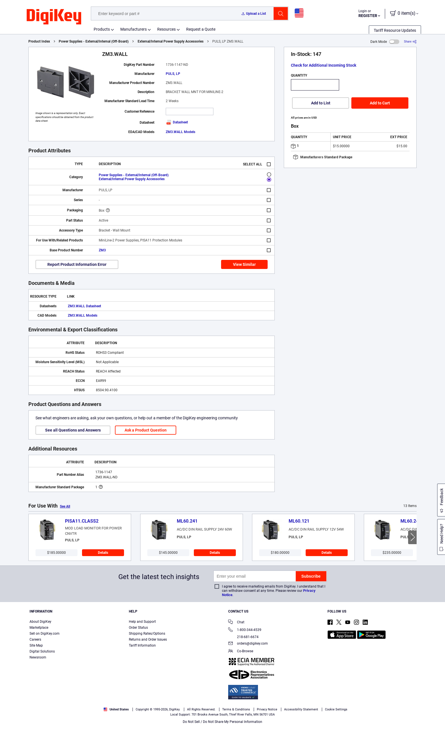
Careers (35, 639)
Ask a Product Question (146, 430)
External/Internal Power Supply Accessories (170, 41)
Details (103, 553)
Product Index (39, 41)
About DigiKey (40, 622)
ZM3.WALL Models (180, 132)
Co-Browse (240, 651)
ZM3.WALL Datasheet (84, 306)
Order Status (138, 628)
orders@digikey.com (248, 644)
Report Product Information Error (76, 264)
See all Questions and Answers (73, 430)
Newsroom (38, 657)
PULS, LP (173, 74)
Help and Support (142, 622)
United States (116, 709)
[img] (54, 17)
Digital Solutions (42, 651)
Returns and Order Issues (148, 639)
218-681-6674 (243, 637)
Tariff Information (142, 645)
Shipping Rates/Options (147, 634)
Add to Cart (380, 103)
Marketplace (39, 628)
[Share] (410, 42)
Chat (236, 622)
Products (102, 29)
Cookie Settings (336, 709)
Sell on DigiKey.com (45, 634)
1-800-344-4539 (244, 630)
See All (65, 506)
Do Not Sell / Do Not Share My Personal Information (222, 722)
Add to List (320, 103)
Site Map (36, 645)
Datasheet (177, 122)
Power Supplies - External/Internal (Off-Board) (94, 41)
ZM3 (102, 250)
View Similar (244, 264)
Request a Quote (200, 29)
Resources (166, 29)
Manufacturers (133, 29)
